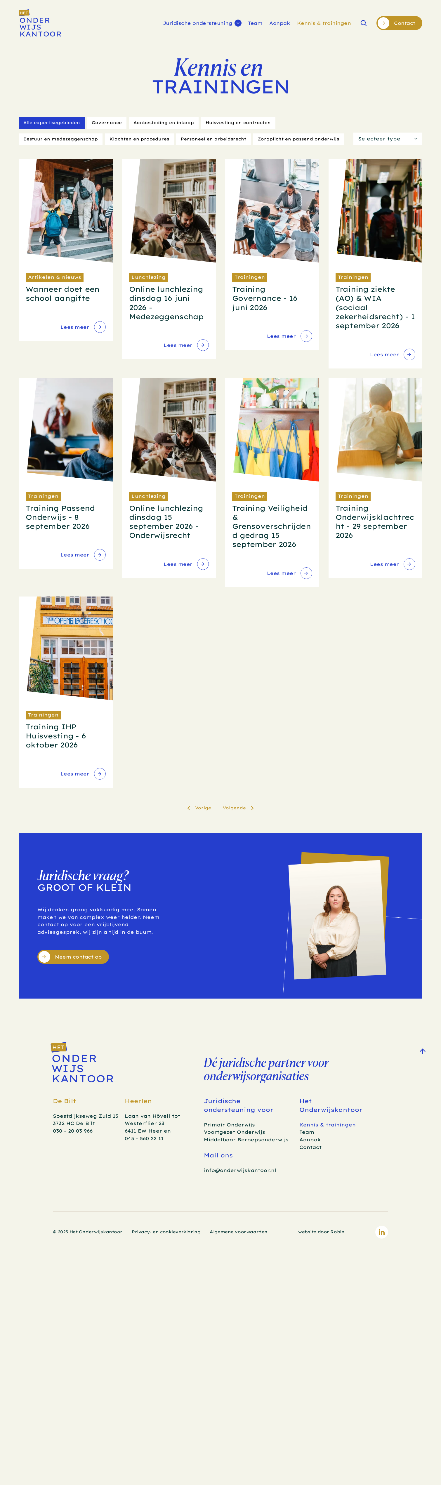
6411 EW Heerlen (148, 1131)
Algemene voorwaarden (239, 1231)
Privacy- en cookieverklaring (166, 1231)
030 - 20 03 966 (73, 1131)
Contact (310, 1147)
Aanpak (279, 23)
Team (255, 23)
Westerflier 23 (144, 1123)
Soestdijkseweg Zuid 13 (85, 1116)
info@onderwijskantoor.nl (240, 1170)
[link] (82, 327)
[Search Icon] (363, 23)
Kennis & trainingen (324, 23)
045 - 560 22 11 (144, 1138)
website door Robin (321, 1231)
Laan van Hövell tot (153, 1116)
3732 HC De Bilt (74, 1123)
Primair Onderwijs (229, 1125)
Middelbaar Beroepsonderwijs (246, 1140)
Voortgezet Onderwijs (234, 1132)
